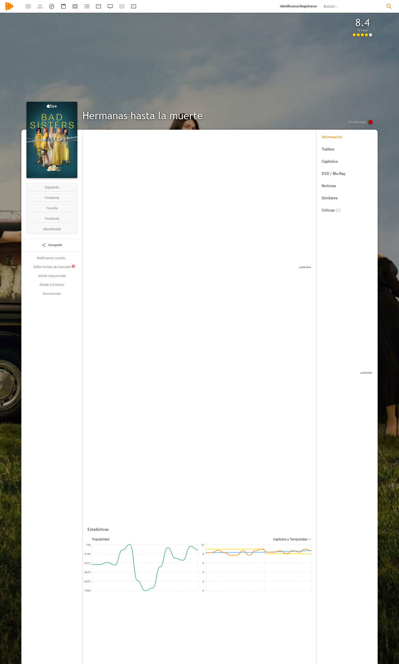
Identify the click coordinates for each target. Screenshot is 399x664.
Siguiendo (52, 187)
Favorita (52, 208)
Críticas (331, 210)
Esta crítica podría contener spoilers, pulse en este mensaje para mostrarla (168, 394)
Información (332, 137)
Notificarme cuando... (52, 258)
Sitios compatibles (257, 268)
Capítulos (330, 161)
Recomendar (52, 294)
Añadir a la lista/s (51, 285)
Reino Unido (96, 167)
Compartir (52, 245)
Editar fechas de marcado (55, 266)
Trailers (328, 149)
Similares (330, 198)
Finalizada (52, 218)
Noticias (329, 186)
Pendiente (52, 198)
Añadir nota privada (52, 276)
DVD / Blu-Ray (333, 173)
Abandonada (52, 229)
